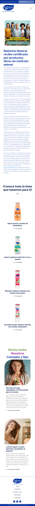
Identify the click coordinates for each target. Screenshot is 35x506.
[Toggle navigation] (31, 8)
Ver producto (18, 228)
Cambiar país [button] (22, 1)
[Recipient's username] (8, 2)
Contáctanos (17, 497)
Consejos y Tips (17, 492)
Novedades (17, 495)
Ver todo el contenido (14, 410)
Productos (17, 489)
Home (17, 486)
